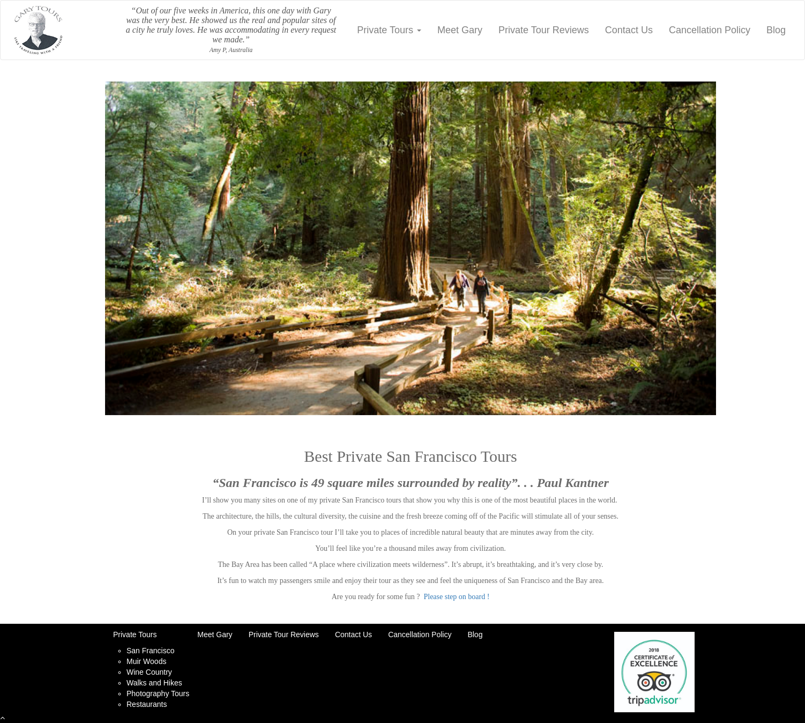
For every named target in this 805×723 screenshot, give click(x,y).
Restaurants (146, 704)
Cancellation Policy (709, 30)
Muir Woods (146, 661)
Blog (776, 30)
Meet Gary (459, 30)
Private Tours (389, 30)
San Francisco (150, 650)
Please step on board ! (456, 597)
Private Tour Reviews (543, 30)
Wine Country (149, 672)
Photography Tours (157, 693)
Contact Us (629, 30)
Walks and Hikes (154, 682)
